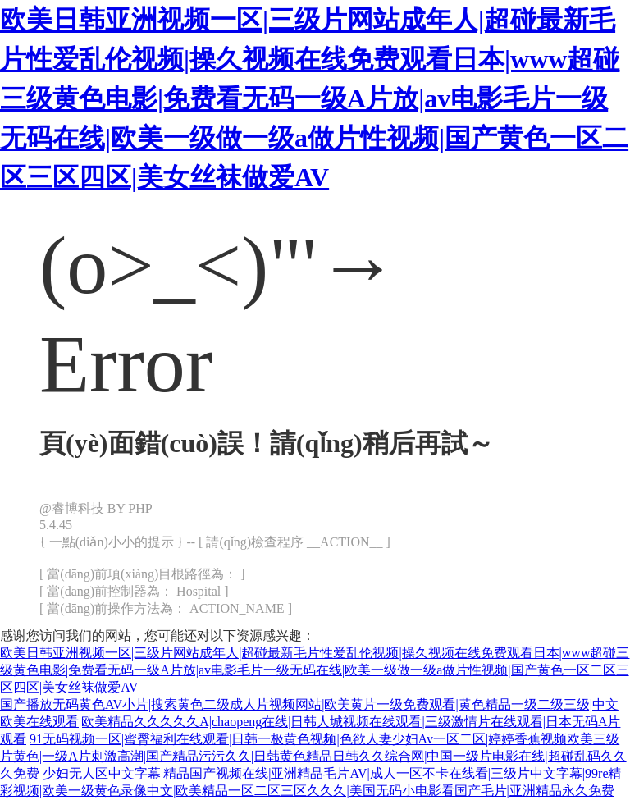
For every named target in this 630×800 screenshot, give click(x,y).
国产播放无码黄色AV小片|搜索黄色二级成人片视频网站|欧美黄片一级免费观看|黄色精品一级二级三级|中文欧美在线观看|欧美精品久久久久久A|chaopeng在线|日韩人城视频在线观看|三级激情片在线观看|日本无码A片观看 (310, 721)
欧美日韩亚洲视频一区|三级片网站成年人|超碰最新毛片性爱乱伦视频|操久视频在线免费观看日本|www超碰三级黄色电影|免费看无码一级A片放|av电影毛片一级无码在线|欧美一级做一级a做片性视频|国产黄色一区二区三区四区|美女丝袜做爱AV (314, 98)
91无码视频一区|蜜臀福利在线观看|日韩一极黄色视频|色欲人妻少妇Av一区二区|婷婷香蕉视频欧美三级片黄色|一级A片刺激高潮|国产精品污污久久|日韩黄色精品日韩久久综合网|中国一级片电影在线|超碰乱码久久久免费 (313, 756)
